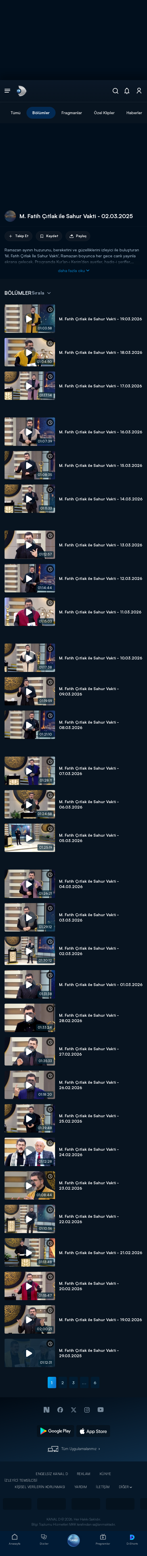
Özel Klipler (104, 112)
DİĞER (124, 1487)
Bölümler (41, 112)
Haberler (134, 112)
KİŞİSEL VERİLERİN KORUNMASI (40, 1487)
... (84, 1382)
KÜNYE (105, 1474)
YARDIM (80, 1487)
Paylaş (78, 236)
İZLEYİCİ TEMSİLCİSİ (21, 1480)
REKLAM (84, 1474)
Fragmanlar (72, 112)
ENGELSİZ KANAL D (52, 1474)
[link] (21, 91)
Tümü (15, 112)
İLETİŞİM (103, 1487)
